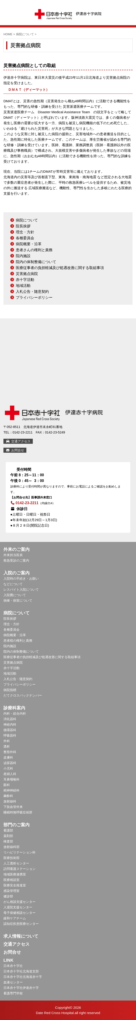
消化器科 (9, 719)
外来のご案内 (16, 549)
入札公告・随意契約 (32, 291)
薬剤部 (8, 836)
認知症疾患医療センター (21, 924)
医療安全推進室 (14, 885)
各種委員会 (25, 238)
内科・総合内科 (14, 713)
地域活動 (23, 286)
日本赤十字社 (13, 966)
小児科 (8, 768)
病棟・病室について (17, 600)
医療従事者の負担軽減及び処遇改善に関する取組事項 (60, 268)
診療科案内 (14, 707)
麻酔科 (8, 796)
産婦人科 (9, 774)
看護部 (8, 830)
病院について (27, 220)
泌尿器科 (9, 763)
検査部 (8, 841)
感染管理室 (11, 891)
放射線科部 (11, 847)
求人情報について (20, 936)
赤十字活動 (25, 280)
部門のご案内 (16, 824)
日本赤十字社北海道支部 (21, 971)
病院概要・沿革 (29, 244)
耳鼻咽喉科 (11, 779)
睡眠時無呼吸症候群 (17, 812)
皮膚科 (8, 757)
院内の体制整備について (36, 262)
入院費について (14, 595)
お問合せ (15, 450)
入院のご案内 (16, 573)
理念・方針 (25, 232)
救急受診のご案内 (16, 560)
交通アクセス (18, 441)
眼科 (6, 785)
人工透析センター (16, 863)
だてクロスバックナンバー (22, 695)
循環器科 (9, 730)
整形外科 (9, 752)
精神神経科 (11, 790)
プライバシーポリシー (34, 297)
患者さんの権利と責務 (34, 250)
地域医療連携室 (14, 874)
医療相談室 (11, 880)
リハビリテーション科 (19, 852)
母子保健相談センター (19, 913)
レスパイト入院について (21, 589)
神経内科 (9, 724)
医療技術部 (11, 858)
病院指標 (9, 690)
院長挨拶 (23, 226)
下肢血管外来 (13, 807)
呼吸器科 (9, 735)
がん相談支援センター (19, 902)
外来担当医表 (13, 555)
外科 (6, 741)
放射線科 (9, 801)
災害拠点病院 (27, 274)
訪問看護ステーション (19, 869)
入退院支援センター (17, 907)
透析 (6, 746)
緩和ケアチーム (14, 918)
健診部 (8, 896)
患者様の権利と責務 (17, 640)
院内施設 (23, 256)
